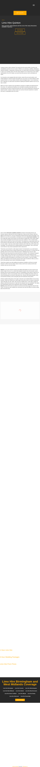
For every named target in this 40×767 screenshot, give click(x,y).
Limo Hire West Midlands (8, 690)
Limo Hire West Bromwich (31, 690)
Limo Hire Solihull (20, 690)
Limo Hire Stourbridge (25, 696)
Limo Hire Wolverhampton (31, 688)
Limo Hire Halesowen (14, 696)
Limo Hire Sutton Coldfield (10, 693)
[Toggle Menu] (34, 5)
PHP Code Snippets (15, 766)
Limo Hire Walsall (22, 693)
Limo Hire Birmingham (8, 688)
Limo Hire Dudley (31, 693)
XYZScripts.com (25, 766)
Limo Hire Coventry (19, 688)
